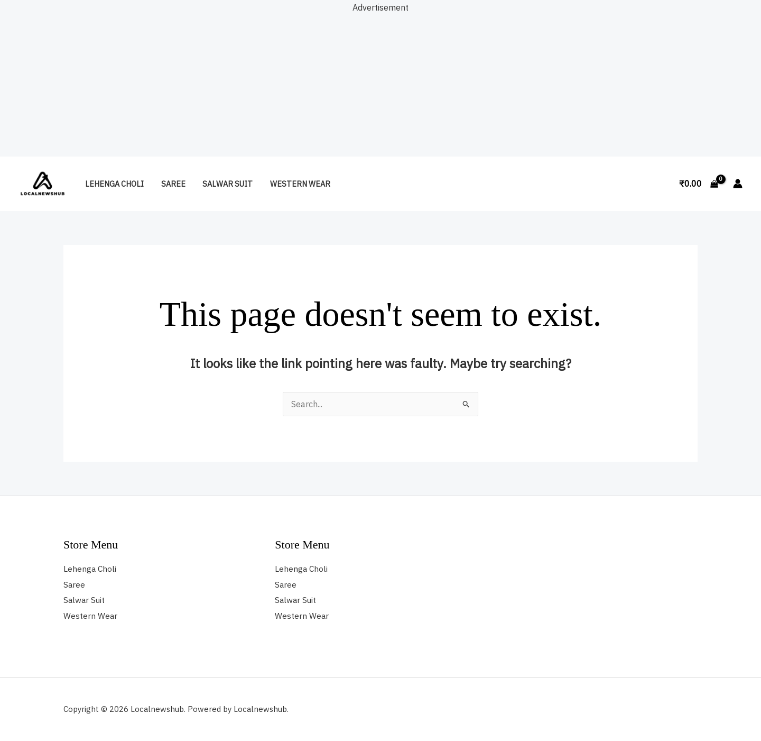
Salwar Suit (223, 184)
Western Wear (293, 184)
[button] (659, 183)
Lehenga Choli (113, 184)
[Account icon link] (738, 183)
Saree (170, 184)
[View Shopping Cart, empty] (698, 183)
